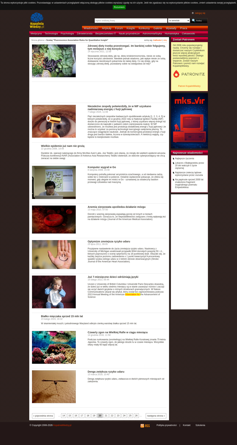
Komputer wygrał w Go (102, 167)
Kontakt (187, 425)
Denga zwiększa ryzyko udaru (106, 371)
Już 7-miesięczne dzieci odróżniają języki (113, 276)
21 (106, 415)
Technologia (51, 33)
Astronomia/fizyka (152, 33)
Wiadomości (91, 28)
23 (118, 415)
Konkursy (144, 28)
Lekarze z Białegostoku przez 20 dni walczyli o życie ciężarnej (189, 165)
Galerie (157, 28)
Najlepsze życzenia (184, 158)
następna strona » (156, 416)
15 (70, 415)
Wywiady (171, 28)
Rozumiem (119, 7)
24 (124, 415)
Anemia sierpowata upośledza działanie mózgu (117, 206)
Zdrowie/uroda (84, 33)
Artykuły (106, 28)
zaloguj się (200, 13)
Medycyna (36, 33)
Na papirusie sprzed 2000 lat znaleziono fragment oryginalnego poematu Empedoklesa (189, 183)
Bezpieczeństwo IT (105, 33)
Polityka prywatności (166, 425)
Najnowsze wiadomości (188, 152)
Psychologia (67, 33)
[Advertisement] (99, 92)
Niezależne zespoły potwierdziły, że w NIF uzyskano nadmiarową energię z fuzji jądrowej (119, 108)
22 (112, 415)
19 (94, 415)
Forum (119, 28)
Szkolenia (200, 425)
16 (76, 415)
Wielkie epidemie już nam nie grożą (63, 145)
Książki (131, 28)
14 (63, 415)
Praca (183, 28)
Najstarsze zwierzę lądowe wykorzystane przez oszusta (189, 173)
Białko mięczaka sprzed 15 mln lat (62, 316)
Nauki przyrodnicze (129, 33)
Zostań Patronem (184, 39)
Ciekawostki (188, 33)
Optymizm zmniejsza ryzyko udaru (109, 241)
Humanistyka (172, 33)
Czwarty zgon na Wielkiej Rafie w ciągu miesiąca (118, 332)
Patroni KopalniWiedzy (189, 86)
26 (136, 415)
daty (165, 40)
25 (130, 415)
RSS (147, 426)
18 (88, 415)
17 (82, 415)
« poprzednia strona (43, 416)
